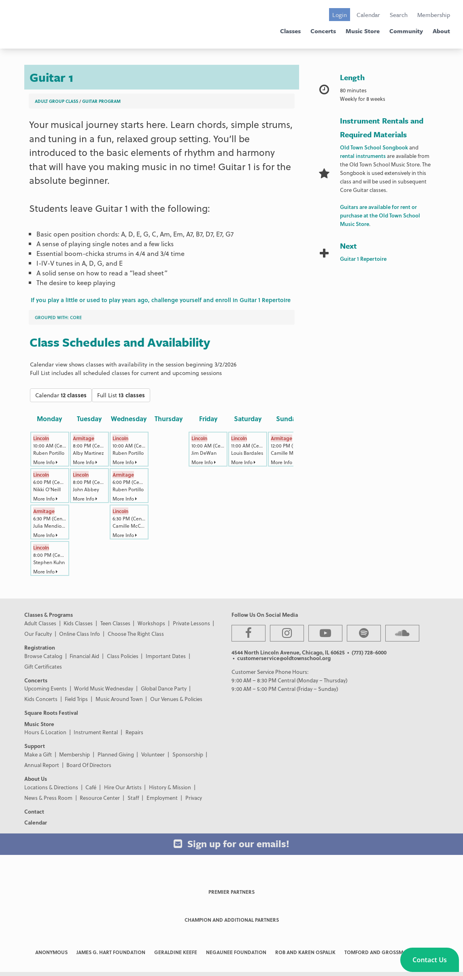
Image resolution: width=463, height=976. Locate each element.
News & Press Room (48, 797)
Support (34, 746)
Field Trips (76, 699)
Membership (433, 14)
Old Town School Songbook (374, 147)
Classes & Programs (48, 614)
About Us (35, 778)
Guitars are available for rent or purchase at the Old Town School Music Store (380, 215)
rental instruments (363, 156)
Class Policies (122, 656)
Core (76, 317)
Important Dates (166, 656)
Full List (121, 395)
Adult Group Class (56, 101)
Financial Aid (84, 656)
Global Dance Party (164, 688)
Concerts (323, 30)
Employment (162, 797)
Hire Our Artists (123, 787)
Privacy (193, 797)
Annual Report (41, 765)
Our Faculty (38, 633)
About (441, 30)
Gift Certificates (43, 666)
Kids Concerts (40, 699)
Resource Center (100, 797)
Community (406, 30)
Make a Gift (38, 754)
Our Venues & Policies (176, 699)
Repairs (134, 732)
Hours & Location (45, 732)
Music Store (363, 30)
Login (339, 14)
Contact (34, 811)
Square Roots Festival (51, 712)
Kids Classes (78, 623)
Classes (290, 30)
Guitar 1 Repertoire (363, 258)
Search (399, 14)
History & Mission (170, 787)
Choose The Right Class (136, 633)
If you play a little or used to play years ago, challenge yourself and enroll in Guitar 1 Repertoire (161, 300)
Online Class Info (79, 633)
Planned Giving (116, 754)
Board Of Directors (88, 765)
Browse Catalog (43, 656)
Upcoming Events (45, 688)
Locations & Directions (51, 787)
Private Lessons (191, 623)
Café (90, 787)
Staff (133, 797)
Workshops (151, 623)
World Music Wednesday (103, 688)
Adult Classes (40, 623)
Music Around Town (119, 699)
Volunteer (153, 754)
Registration (39, 647)
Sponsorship (187, 754)
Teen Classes (115, 623)
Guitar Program (101, 101)
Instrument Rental (96, 732)
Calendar (368, 14)
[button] (429, 960)
